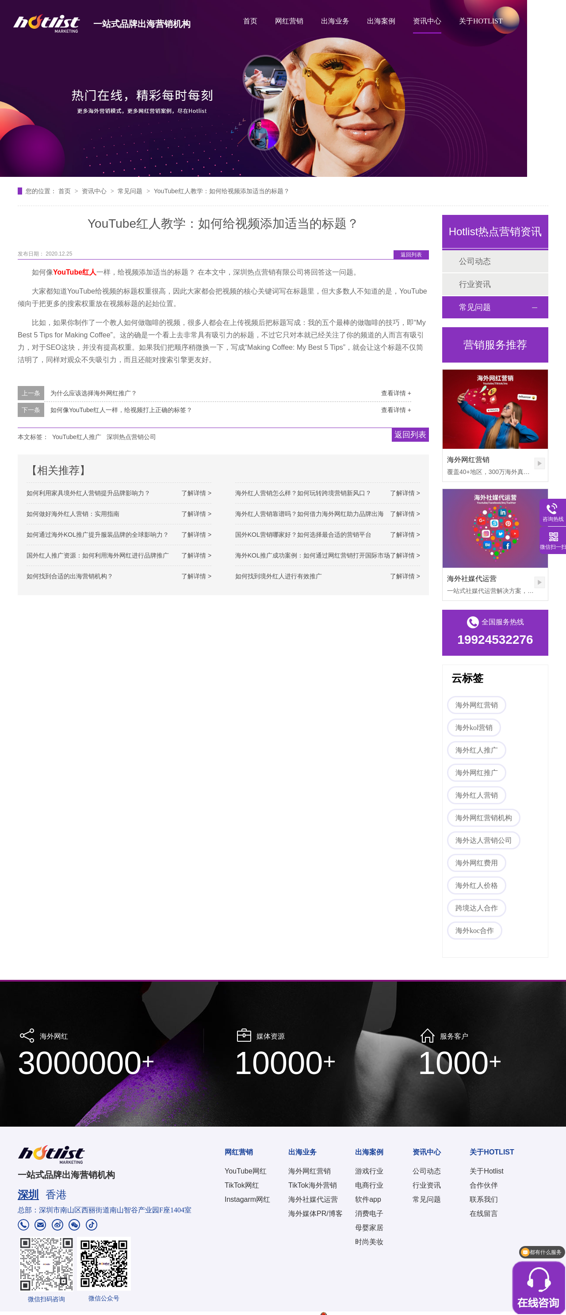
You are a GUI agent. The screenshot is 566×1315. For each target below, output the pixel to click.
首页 (250, 21)
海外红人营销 (476, 795)
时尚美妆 (369, 1242)
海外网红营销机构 (483, 818)
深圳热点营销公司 (131, 436)
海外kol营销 (474, 727)
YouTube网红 (246, 1171)
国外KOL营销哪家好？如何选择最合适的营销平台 (303, 534)
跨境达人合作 (476, 908)
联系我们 (484, 1199)
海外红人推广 (476, 750)
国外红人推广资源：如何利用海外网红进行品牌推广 (98, 555)
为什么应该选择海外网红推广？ (93, 393)
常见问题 (131, 191)
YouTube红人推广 (76, 436)
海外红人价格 (476, 885)
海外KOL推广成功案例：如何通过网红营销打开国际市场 (312, 555)
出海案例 (381, 21)
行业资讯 (475, 284)
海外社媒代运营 (472, 578)
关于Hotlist (486, 1171)
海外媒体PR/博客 (315, 1213)
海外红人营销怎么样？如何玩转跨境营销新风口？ (303, 493)
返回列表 (411, 255)
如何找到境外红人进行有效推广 (278, 576)
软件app (368, 1199)
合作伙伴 (484, 1185)
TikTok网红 (242, 1185)
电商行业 (369, 1185)
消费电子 (369, 1213)
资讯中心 (427, 21)
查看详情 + (396, 393)
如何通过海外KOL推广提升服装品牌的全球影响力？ (98, 534)
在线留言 (484, 1213)
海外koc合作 (474, 930)
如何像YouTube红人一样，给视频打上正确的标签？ (121, 409)
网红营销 (289, 21)
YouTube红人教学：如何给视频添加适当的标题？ (222, 191)
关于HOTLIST (481, 21)
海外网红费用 (476, 863)
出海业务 (335, 21)
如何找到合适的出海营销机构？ (70, 576)
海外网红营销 (468, 459)
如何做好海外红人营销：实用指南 (73, 513)
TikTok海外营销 (312, 1185)
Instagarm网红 (247, 1199)
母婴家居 (369, 1227)
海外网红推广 (476, 772)
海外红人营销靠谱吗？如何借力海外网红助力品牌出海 (309, 513)
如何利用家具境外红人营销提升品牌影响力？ (88, 493)
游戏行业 (369, 1171)
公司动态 (475, 261)
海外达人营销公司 (483, 840)
